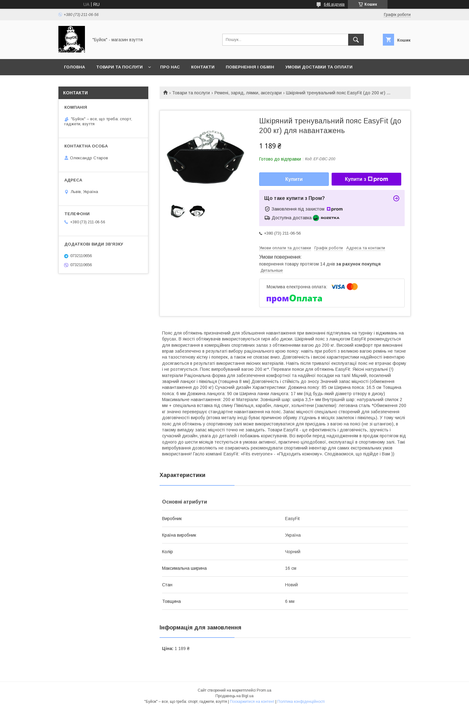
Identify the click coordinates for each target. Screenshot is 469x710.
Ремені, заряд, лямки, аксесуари (248, 92)
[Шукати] (356, 40)
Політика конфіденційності (301, 701)
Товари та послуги (119, 67)
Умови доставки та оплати (319, 67)
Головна (74, 67)
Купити (294, 179)
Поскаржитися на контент (252, 701)
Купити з (366, 179)
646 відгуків (334, 4)
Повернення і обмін (250, 67)
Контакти (203, 67)
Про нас (170, 67)
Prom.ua (264, 690)
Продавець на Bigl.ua (234, 696)
